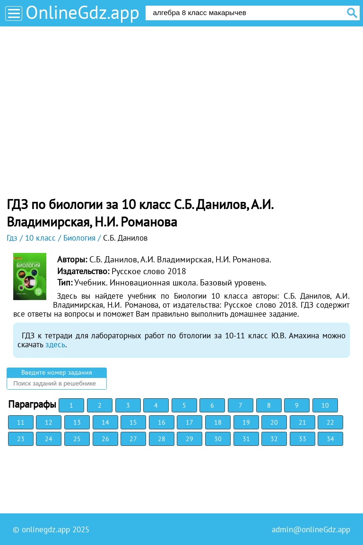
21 (302, 422)
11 (21, 422)
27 (133, 439)
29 (189, 439)
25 (77, 439)
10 (325, 405)
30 (218, 439)
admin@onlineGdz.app (311, 529)
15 (133, 422)
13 (77, 422)
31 (246, 439)
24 (48, 439)
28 (161, 439)
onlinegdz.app (46, 529)
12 (48, 422)
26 (105, 439)
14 (105, 422)
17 (189, 422)
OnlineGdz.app (82, 12)
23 (21, 439)
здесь (55, 344)
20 (274, 422)
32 (274, 439)
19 (246, 422)
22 (330, 422)
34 (330, 439)
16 (161, 422)
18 (218, 422)
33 (302, 439)
